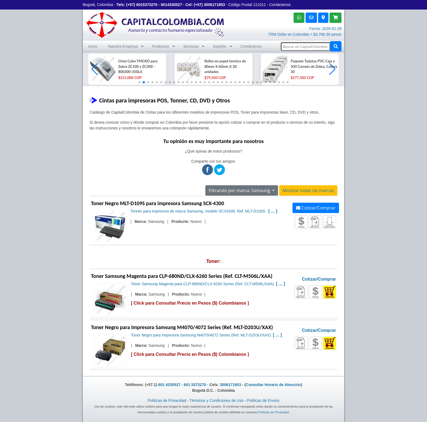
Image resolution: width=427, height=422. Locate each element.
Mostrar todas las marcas (308, 190)
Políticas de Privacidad (167, 400)
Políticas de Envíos (263, 400)
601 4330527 (169, 384)
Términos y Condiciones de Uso (216, 400)
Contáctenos (280, 4)
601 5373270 (195, 384)
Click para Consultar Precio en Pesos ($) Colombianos (190, 303)
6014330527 (171, 4)
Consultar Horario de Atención (273, 384)
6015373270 (146, 4)
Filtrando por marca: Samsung (240, 190)
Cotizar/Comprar (315, 208)
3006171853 (214, 4)
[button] (332, 69)
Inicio (92, 46)
